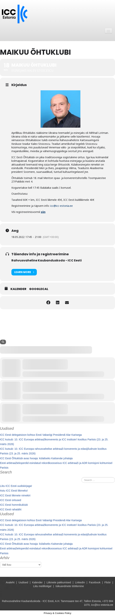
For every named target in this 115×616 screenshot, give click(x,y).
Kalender (18, 289)
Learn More (24, 272)
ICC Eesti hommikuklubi (14, 504)
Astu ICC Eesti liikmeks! (14, 490)
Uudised (23, 582)
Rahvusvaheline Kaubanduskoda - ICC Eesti (46, 260)
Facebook (94, 582)
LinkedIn (80, 582)
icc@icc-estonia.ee (61, 206)
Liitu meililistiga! (42, 586)
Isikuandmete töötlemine (70, 586)
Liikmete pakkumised (59, 582)
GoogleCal (38, 289)
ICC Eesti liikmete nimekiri (15, 495)
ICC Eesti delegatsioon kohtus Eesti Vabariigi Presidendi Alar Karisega (41, 434)
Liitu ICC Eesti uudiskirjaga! (16, 485)
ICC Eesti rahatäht (10, 509)
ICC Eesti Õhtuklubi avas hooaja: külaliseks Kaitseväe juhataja (36, 458)
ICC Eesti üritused (10, 500)
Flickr (108, 582)
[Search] (3, 342)
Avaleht (10, 582)
